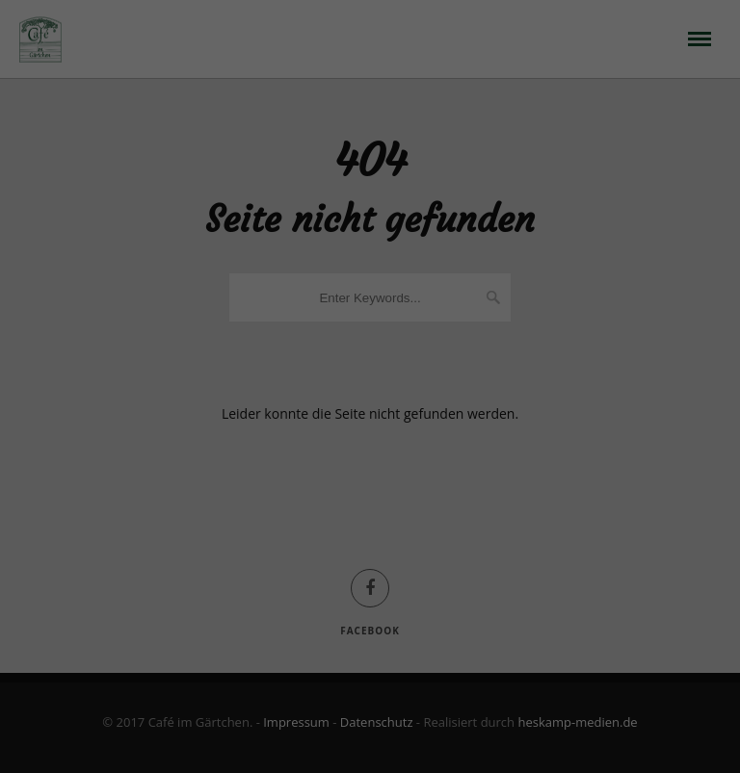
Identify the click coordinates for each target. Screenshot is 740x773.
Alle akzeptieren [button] (370, 487)
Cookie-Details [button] (278, 642)
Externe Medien (479, 419)
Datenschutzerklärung (322, 356)
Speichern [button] (369, 543)
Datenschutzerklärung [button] (378, 642)
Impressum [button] (470, 642)
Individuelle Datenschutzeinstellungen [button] (370, 600)
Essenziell (229, 419)
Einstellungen (199, 375)
